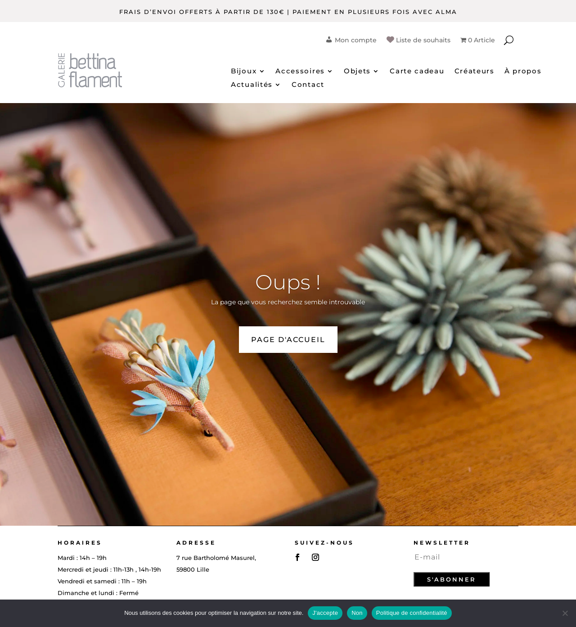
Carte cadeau (417, 71)
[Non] (564, 613)
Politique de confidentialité (411, 612)
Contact (308, 85)
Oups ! (288, 282)
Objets (357, 71)
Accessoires (300, 71)
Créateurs (474, 71)
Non (357, 612)
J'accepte (325, 612)
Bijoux (243, 71)
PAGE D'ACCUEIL (288, 339)
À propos (523, 71)
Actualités (252, 85)
